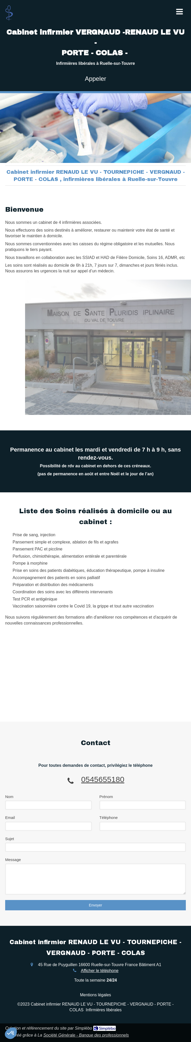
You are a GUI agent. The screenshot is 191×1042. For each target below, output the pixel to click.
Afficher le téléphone (100, 970)
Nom (9, 796)
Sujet (9, 838)
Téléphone (109, 817)
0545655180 (102, 779)
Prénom (106, 796)
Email (10, 817)
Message (13, 859)
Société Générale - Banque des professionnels (86, 1035)
